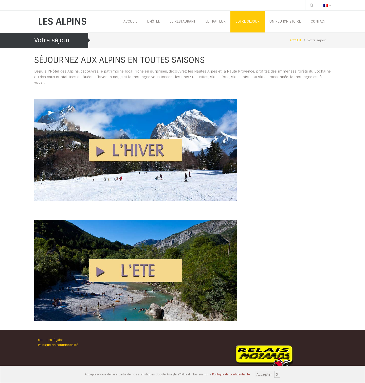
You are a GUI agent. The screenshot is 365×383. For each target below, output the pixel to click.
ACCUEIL (295, 40)
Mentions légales (51, 340)
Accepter (264, 374)
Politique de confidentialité (231, 374)
